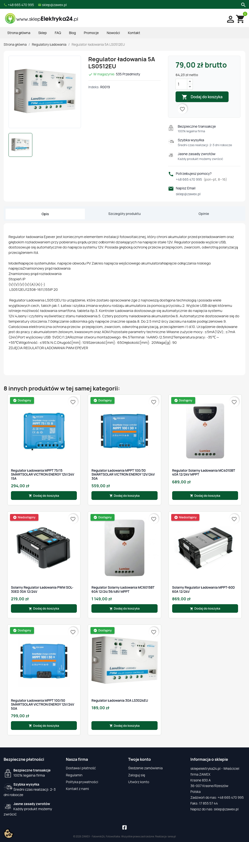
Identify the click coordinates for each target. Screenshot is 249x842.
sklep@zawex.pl (188, 194)
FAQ (58, 32)
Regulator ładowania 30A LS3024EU (119, 700)
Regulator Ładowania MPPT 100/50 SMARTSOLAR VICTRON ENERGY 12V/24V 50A (42, 704)
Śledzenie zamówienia (145, 768)
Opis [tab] (45, 214)
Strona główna (18, 32)
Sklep (42, 32)
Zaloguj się (136, 775)
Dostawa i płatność (81, 768)
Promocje (91, 32)
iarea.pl (172, 836)
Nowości (113, 32)
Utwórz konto (138, 782)
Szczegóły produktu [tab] (124, 213)
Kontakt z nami (77, 788)
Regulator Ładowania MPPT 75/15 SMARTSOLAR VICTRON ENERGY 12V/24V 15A (42, 474)
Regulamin (74, 775)
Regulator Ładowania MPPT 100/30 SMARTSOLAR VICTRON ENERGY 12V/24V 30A (123, 474)
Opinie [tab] (203, 213)
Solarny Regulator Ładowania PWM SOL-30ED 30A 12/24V (42, 589)
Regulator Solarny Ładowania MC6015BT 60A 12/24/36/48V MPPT (122, 589)
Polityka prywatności (82, 782)
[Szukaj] (242, 4)
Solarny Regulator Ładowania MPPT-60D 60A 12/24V (203, 589)
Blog (72, 32)
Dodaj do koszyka (202, 97)
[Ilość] (181, 84)
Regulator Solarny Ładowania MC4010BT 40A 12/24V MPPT (203, 473)
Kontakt (134, 32)
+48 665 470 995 (201, 179)
